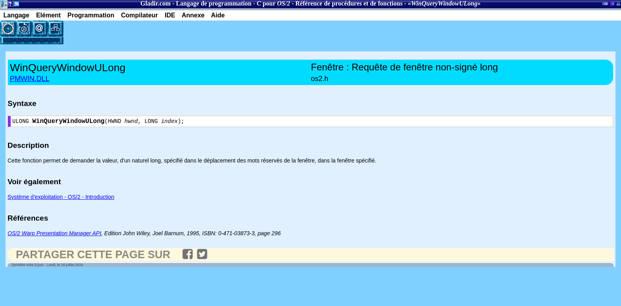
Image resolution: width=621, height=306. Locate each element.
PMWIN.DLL (30, 79)
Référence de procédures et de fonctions (349, 3)
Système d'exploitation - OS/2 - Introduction (61, 198)
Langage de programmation (213, 3)
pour (273, 3)
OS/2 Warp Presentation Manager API (54, 235)
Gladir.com (156, 3)
